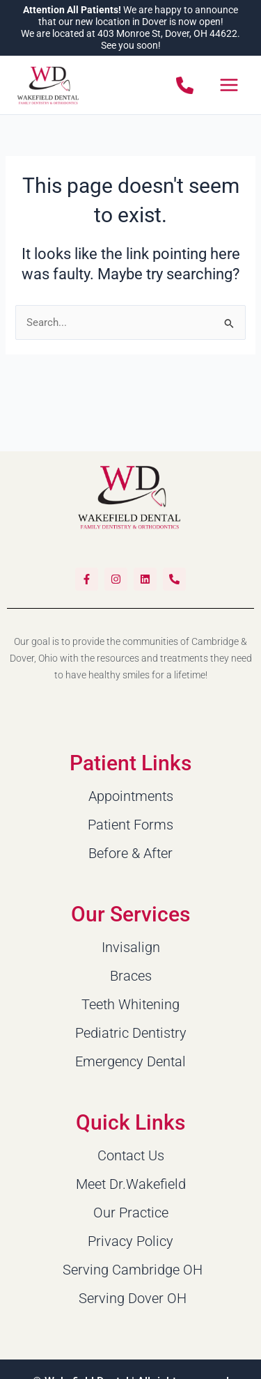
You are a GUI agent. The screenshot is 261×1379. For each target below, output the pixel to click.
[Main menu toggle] (229, 85)
